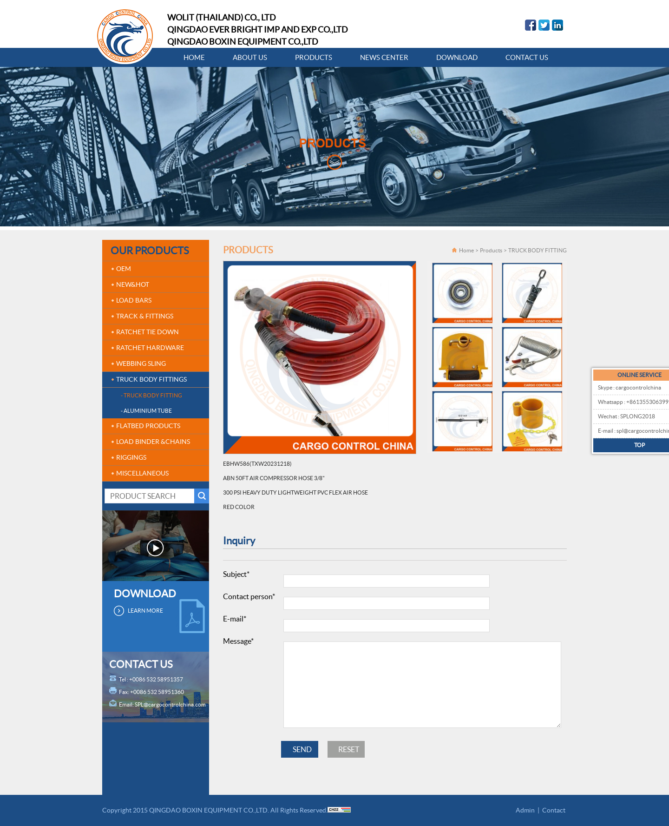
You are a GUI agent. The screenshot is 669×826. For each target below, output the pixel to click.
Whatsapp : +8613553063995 (616, 402)
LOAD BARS (133, 300)
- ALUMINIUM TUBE (146, 411)
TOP (621, 445)
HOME (194, 57)
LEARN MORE (145, 611)
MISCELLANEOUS (142, 473)
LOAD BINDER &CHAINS (153, 441)
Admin (525, 810)
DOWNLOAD (457, 57)
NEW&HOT (132, 284)
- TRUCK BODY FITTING (151, 395)
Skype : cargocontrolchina (610, 387)
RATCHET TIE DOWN (147, 332)
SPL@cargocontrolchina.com (170, 704)
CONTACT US (526, 57)
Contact (553, 810)
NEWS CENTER (384, 57)
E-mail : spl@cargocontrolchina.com (623, 431)
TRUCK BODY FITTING (537, 250)
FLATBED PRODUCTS (148, 426)
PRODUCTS (313, 57)
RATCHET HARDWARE (150, 347)
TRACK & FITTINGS (144, 316)
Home (466, 250)
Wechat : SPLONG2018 (607, 416)
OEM (123, 268)
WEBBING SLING (141, 363)
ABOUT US (250, 57)
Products (491, 250)
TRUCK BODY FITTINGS (151, 379)
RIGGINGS (131, 457)
